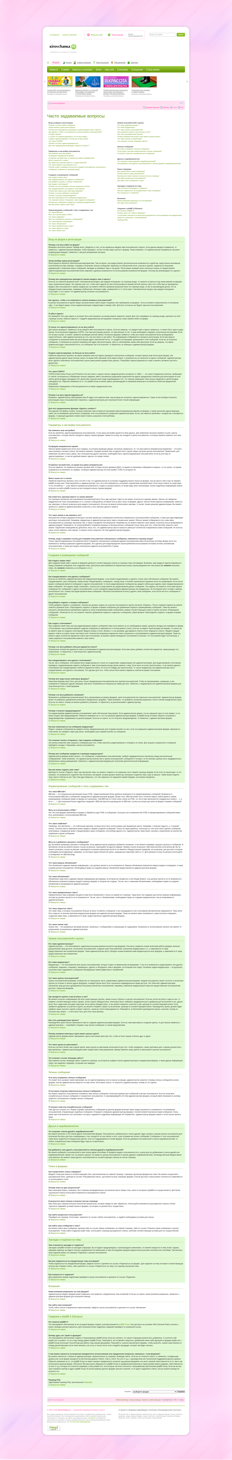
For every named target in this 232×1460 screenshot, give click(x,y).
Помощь (165, 107)
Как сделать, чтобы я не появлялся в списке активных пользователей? (75, 132)
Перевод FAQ (122, 220)
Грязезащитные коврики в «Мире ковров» (144, 91)
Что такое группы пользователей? (130, 130)
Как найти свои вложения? (127, 203)
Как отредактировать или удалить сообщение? (66, 179)
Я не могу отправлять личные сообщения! (133, 149)
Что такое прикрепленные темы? (61, 226)
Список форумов (58, 103)
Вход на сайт (97, 35)
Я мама (65, 69)
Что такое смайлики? (57, 217)
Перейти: (127, 1391)
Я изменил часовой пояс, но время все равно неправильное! (72, 158)
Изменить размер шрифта (181, 102)
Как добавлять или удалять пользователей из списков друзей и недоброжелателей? (149, 163)
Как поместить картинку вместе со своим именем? (68, 163)
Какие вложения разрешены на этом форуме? (134, 201)
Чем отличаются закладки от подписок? (132, 188)
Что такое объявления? (57, 224)
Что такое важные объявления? (60, 221)
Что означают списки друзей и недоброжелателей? (136, 161)
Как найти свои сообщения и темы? (130, 180)
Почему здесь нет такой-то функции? (131, 213)
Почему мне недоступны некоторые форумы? (66, 191)
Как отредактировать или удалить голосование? (67, 189)
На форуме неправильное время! (61, 156)
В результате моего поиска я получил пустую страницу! (138, 176)
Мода (99, 69)
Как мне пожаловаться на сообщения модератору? (68, 198)
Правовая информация (137, 1410)
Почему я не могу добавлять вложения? (64, 193)
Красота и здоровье (82, 69)
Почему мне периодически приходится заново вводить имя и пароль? (75, 130)
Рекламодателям (165, 1410)
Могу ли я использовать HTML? (60, 214)
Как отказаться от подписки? (128, 193)
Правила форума (152, 107)
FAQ (181, 107)
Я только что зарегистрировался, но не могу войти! (68, 136)
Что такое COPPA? (56, 141)
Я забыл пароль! (55, 134)
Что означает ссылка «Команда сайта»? (132, 141)
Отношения (137, 69)
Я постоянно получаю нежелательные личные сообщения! (139, 151)
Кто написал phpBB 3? (125, 211)
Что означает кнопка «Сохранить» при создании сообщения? (72, 200)
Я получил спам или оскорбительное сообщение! (136, 153)
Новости (53, 69)
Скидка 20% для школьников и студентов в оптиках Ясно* (59, 91)
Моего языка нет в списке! (58, 160)
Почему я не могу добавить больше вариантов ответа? (69, 186)
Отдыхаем (122, 69)
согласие (91, 1418)
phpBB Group (124, 1324)
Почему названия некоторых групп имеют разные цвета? (138, 136)
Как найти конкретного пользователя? (131, 178)
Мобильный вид (122, 1400)
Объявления (119, 62)
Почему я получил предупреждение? (62, 195)
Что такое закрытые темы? (59, 228)
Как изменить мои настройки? (60, 153)
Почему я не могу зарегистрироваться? (63, 143)
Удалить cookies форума (151, 1400)
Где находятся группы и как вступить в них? (133, 132)
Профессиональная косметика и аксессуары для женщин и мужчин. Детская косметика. (116, 92)
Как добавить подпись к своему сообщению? (65, 182)
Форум (56, 62)
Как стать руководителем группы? (130, 134)
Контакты (177, 1410)
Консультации (102, 62)
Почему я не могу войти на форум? (62, 125)
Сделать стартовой (69, 35)
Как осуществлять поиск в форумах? (131, 171)
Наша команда (135, 1400)
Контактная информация (80, 1422)
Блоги (69, 62)
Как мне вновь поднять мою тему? (61, 204)
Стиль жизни (153, 69)
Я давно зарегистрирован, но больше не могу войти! (68, 139)
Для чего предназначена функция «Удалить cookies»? (69, 145)
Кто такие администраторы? (128, 125)
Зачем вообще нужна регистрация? (62, 127)
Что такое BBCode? (56, 212)
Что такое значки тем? (57, 230)
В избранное (54, 35)
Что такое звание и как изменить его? (63, 165)
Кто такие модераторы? (126, 127)
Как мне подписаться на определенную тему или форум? (139, 190)
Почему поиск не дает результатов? (130, 173)
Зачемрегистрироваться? (135, 35)
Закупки (134, 62)
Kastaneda (88, 1382)
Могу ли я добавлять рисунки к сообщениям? (66, 219)
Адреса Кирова (84, 62)
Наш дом (109, 69)
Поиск (175, 107)
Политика (153, 1410)
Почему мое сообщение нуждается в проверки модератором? (72, 202)
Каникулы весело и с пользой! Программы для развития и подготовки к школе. (88, 92)
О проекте (122, 1410)
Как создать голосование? (58, 184)
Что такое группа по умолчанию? (129, 139)
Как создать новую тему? (58, 177)
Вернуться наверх (58, 255)
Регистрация (117, 35)
